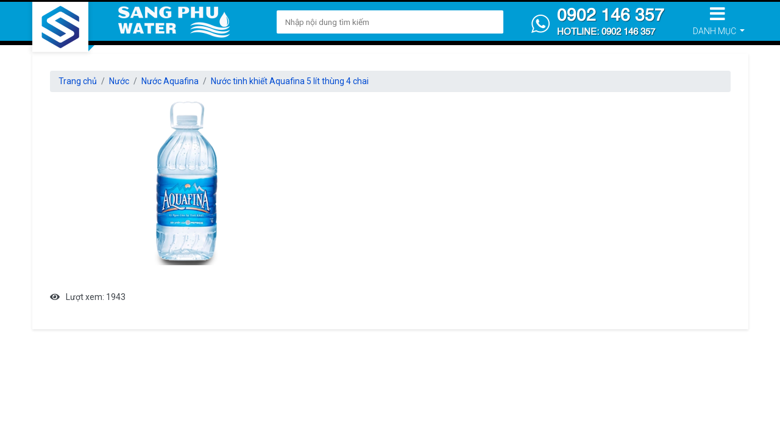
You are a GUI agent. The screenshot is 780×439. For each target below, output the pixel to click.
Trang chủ (77, 81)
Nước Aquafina (170, 81)
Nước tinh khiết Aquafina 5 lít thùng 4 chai (290, 81)
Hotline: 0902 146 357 (606, 32)
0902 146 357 (610, 15)
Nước (119, 81)
